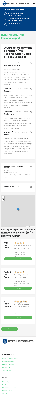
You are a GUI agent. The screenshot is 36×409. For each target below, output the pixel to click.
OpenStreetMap (32, 226)
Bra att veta (5, 385)
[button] (18, 209)
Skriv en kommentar (9, 329)
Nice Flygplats (6, 367)
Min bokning (5, 382)
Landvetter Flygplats (8, 364)
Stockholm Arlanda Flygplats (10, 358)
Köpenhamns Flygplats (8, 361)
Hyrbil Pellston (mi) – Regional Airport (13, 36)
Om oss (4, 394)
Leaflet (28, 226)
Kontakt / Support (7, 391)
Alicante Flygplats (7, 370)
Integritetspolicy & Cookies (9, 388)
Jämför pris (18, 259)
